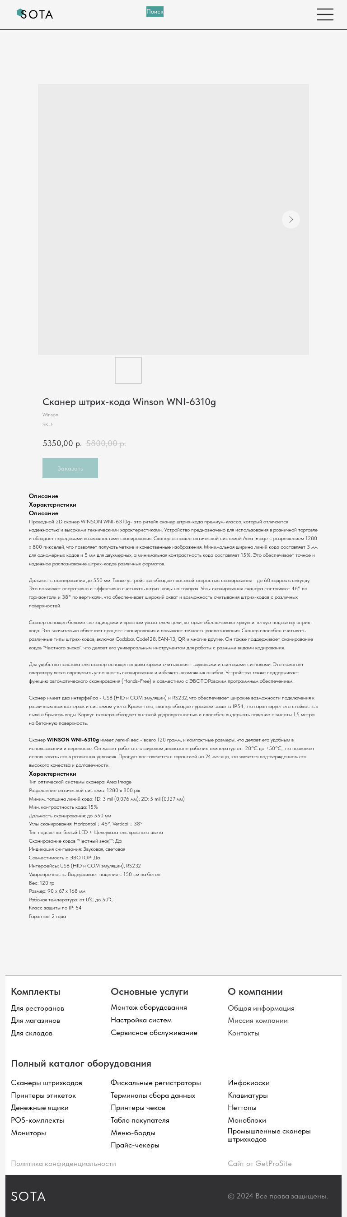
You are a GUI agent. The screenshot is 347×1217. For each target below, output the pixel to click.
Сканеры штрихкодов (46, 1082)
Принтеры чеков (138, 1107)
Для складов (31, 1032)
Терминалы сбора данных (153, 1095)
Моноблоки (247, 1119)
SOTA (29, 1196)
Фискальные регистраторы (156, 1082)
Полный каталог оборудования (81, 1063)
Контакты (243, 1032)
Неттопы (242, 1107)
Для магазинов (35, 1020)
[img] (35, 14)
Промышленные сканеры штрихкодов (269, 1134)
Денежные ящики (40, 1107)
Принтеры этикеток (43, 1095)
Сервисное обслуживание (154, 1032)
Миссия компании (258, 1020)
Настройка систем (141, 1019)
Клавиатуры (248, 1095)
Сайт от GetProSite (260, 1163)
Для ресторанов (37, 1007)
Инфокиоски (249, 1082)
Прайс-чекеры (135, 1144)
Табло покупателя (140, 1119)
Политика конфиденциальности (63, 1163)
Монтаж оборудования (149, 1007)
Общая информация (261, 1007)
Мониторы (28, 1132)
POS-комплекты (37, 1119)
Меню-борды (133, 1132)
